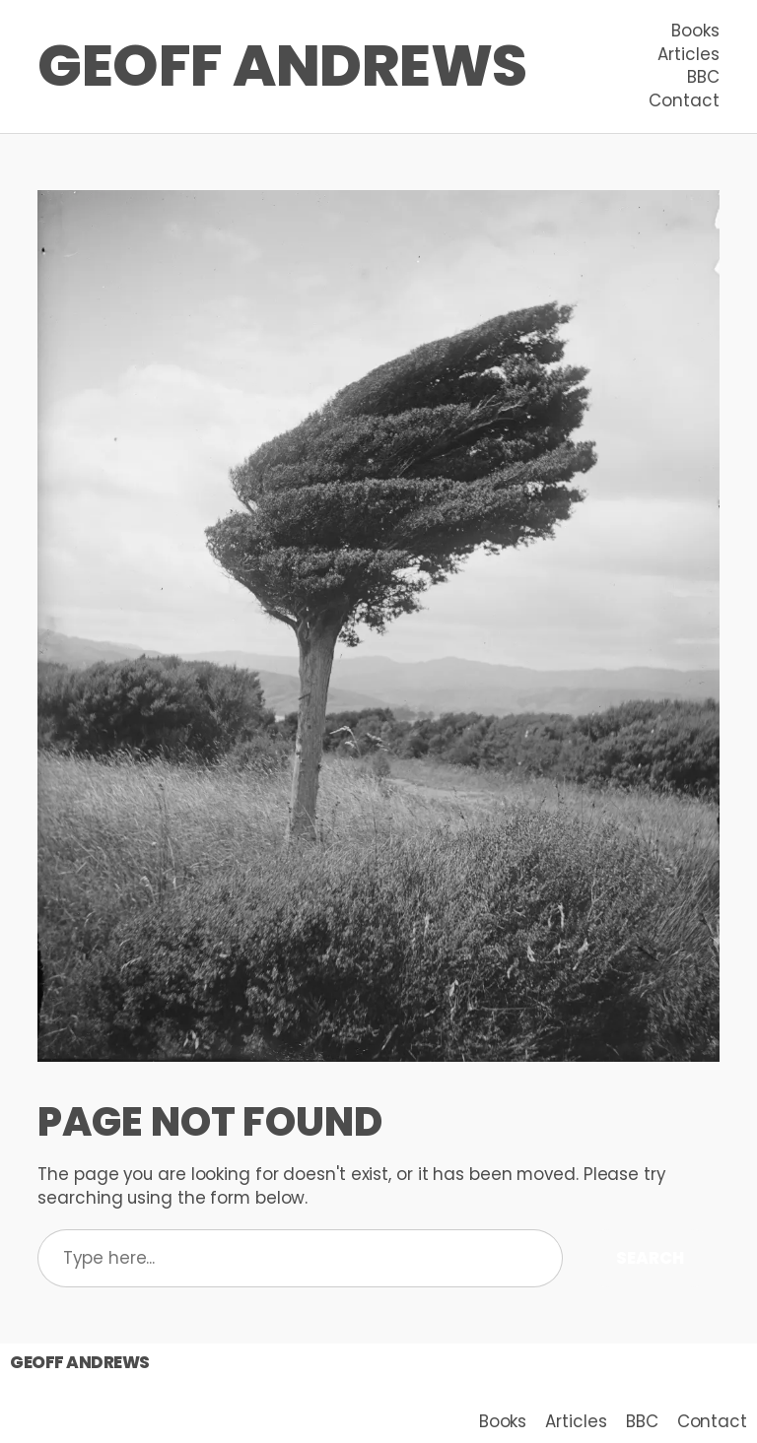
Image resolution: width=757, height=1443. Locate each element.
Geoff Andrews (282, 65)
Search (649, 1258)
